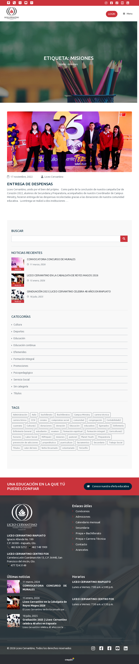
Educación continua (24, 345)
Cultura (18, 324)
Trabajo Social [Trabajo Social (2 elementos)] (115, 442)
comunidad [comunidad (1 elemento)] (78, 420)
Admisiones (83, 516)
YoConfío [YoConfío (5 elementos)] (83, 448)
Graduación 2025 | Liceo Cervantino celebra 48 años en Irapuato (69, 291)
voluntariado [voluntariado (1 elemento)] (68, 448)
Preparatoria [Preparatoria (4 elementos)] (104, 437)
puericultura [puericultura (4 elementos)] (66, 442)
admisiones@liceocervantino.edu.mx (25, 2)
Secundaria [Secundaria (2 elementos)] (99, 442)
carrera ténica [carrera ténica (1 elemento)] (19, 420)
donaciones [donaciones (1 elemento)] (46, 426)
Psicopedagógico (23, 372)
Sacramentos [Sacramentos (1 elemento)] (83, 442)
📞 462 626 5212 (17, 547)
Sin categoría (21, 386)
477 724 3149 (18, 565)
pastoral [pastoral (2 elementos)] (73, 437)
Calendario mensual (88, 522)
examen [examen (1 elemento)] (55, 431)
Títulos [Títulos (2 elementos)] (16, 448)
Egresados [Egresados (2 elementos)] (104, 426)
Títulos (18, 393)
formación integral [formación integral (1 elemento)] (96, 431)
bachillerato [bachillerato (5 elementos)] (46, 415)
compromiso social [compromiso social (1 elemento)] (60, 420)
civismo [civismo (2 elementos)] (43, 420)
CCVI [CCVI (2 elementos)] (33, 420)
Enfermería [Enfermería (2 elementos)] (118, 426)
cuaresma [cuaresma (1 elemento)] (17, 426)
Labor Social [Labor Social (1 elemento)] (31, 437)
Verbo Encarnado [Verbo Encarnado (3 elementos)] (49, 448)
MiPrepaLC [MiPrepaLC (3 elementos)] (47, 437)
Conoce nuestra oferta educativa (108, 486)
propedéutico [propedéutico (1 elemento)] (49, 442)
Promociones (21, 365)
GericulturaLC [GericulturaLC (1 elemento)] (115, 431)
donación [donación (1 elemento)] (60, 426)
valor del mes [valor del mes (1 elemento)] (30, 448)
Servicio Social (22, 379)
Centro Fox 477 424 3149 (31, 2)
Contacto (81, 544)
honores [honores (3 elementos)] (17, 437)
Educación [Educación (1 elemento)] (75, 426)
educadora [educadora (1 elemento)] (89, 426)
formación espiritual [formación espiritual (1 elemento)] (73, 431)
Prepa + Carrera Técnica (91, 538)
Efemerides (20, 352)
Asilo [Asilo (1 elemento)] (34, 415)
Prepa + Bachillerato (88, 533)
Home (62, 64)
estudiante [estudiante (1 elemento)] (41, 431)
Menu (127, 13)
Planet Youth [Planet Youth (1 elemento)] (87, 437)
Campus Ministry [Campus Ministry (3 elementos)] (82, 415)
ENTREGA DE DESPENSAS (30, 184)
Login (111, 13)
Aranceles (82, 549)
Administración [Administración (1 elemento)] (20, 415)
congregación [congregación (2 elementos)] (95, 420)
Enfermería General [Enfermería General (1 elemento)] (22, 431)
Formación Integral (24, 359)
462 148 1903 (20, 2)
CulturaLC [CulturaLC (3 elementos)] (31, 426)
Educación (19, 338)
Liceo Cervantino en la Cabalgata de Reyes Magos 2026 (62, 275)
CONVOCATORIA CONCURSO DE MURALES (51, 259)
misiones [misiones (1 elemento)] (60, 437)
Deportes (19, 331)
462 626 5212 (14, 2)
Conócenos (83, 511)
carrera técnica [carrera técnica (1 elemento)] (101, 415)
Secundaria (82, 527)
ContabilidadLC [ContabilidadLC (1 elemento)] (114, 420)
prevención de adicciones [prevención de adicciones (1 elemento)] (25, 442)
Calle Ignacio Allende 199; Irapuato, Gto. (8, 2)
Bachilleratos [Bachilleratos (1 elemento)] (63, 415)
